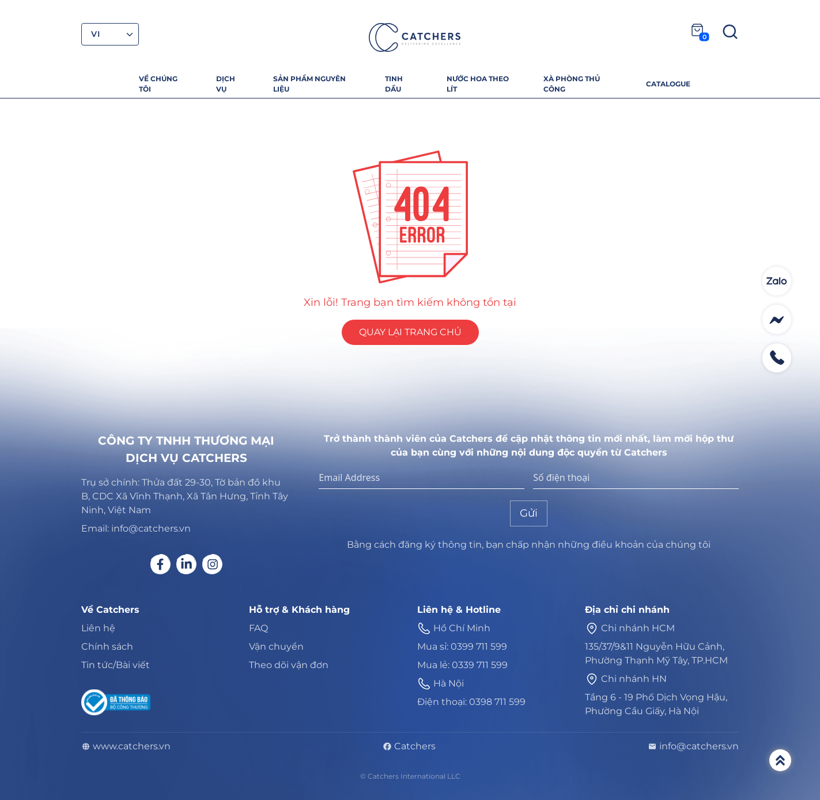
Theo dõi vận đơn (288, 664)
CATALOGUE (668, 83)
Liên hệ (98, 628)
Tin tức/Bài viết (115, 664)
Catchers (409, 746)
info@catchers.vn (693, 746)
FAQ (258, 628)
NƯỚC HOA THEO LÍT (478, 83)
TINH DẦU (394, 83)
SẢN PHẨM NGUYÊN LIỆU (309, 83)
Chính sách (107, 646)
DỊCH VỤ (225, 83)
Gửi (529, 513)
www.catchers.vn (126, 746)
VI (95, 34)
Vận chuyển (276, 646)
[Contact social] (776, 281)
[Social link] (160, 564)
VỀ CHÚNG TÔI (158, 83)
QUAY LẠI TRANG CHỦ (410, 332)
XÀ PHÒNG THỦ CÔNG (571, 83)
